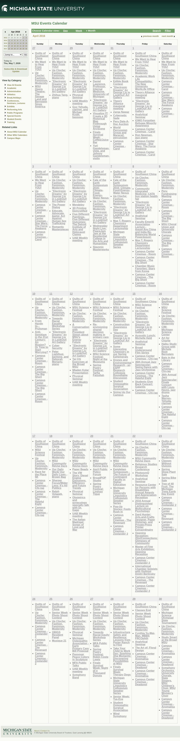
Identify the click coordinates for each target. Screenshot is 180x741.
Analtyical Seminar (141, 217)
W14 (5, 40)
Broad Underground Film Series (143, 350)
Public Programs (15, 113)
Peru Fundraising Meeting (168, 194)
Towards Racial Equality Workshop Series (58, 323)
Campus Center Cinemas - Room (145, 253)
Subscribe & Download (15, 69)
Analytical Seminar (141, 116)
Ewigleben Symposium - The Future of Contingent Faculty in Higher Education (121, 477)
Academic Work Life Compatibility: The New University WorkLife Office (145, 82)
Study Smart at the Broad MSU (169, 640)
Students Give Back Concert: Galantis (144, 384)
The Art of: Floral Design (145, 649)
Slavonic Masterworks (101, 248)
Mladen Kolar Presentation (80, 371)
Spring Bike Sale (168, 479)
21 (20, 46)
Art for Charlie (165, 339)
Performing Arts (14, 110)
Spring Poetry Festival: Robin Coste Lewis (100, 654)
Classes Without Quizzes (166, 463)
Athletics (11, 94)
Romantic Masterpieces (60, 228)
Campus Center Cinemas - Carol (119, 145)
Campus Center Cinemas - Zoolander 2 (120, 529)
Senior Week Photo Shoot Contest (60, 615)
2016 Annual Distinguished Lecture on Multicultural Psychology (144, 505)
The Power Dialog (58, 206)
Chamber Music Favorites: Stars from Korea (145, 268)
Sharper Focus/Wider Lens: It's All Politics (60, 484)
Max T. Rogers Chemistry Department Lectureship (122, 224)
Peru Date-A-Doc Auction (121, 123)
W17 (5, 49)
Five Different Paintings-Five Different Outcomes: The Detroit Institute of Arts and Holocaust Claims (80, 224)
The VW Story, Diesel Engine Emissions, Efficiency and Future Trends (80, 480)
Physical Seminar (77, 96)
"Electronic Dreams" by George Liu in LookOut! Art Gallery (59, 86)
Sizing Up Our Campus (122, 393)
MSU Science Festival (80, 309)
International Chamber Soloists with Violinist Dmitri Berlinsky (146, 570)
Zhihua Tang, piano (60, 96)
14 (20, 43)
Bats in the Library (168, 359)
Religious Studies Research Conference (146, 467)
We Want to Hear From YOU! (40, 65)
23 (26, 46)
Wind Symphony (120, 715)
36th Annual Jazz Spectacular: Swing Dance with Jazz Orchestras (146, 365)
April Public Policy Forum (100, 472)
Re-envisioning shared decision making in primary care (101, 331)
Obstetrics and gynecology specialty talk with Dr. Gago (80, 504)
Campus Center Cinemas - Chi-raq (146, 357)
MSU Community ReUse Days (59, 463)
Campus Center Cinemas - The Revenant (122, 518)
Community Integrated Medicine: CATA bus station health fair (146, 193)
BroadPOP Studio (99, 479)
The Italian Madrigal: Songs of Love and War (78, 524)
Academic (11, 88)
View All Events (14, 85)
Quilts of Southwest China (41, 56)
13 (18, 43)
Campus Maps (13, 138)
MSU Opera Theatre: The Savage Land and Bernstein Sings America (41, 96)
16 (26, 43)
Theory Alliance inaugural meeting (119, 104)
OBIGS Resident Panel (57, 635)
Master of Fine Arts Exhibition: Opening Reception (145, 550)
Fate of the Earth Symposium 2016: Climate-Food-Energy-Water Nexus (101, 189)
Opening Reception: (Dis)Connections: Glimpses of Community (146, 538)
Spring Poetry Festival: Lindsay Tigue (98, 488)
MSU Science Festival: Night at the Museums (101, 357)
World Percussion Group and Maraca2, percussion (120, 132)
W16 (5, 46)
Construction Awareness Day (121, 327)
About (36, 731)
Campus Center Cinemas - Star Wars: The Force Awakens (145, 145)
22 (23, 46)
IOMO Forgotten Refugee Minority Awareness (145, 123)
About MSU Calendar (17, 132)
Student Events (14, 119)
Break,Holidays (14, 98)
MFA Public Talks (79, 664)
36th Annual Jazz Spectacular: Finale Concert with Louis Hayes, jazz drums (169, 383)
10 (9, 43)
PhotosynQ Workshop (142, 474)
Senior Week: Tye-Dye (121, 698)
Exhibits (11, 106)
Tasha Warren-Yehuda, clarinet (166, 399)
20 (18, 46)
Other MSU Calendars (17, 135)
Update (16, 71)
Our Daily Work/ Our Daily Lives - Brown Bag (59, 473)
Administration (14, 91)
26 (15, 49)
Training (11, 122)
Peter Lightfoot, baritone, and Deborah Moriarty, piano (60, 358)
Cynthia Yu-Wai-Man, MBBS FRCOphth (145, 636)
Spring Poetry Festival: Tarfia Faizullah (98, 370)
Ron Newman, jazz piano (144, 136)
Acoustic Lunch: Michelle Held (145, 337)
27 (9, 37)
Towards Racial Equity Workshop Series (101, 636)
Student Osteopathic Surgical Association (120, 385)
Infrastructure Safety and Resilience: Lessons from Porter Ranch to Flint (121, 638)
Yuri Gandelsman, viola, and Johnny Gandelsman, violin (101, 152)
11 (12, 43)
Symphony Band (79, 676)
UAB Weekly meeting (80, 102)
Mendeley (78, 204)
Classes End (143, 610)
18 (12, 46)
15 (23, 43)
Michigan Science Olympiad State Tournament (168, 617)
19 (15, 46)
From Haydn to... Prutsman (41, 324)
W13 (5, 37)
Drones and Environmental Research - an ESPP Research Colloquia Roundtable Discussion (122, 368)
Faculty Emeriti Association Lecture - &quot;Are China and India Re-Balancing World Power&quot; (145, 229)
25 (12, 49)
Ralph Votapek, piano (57, 494)
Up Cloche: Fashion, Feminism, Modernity (41, 77)
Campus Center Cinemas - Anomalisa (144, 656)
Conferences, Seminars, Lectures (16, 102)
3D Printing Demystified (79, 209)
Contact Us (45, 731)
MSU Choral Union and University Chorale (168, 228)
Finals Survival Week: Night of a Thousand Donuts (100, 669)
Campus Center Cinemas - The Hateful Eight (144, 375)
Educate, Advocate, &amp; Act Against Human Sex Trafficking (59, 217)
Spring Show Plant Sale (168, 472)
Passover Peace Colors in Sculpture (80, 657)
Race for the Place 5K (41, 474)
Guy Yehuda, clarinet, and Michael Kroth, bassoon (80, 112)
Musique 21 (59, 640)
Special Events (14, 116)
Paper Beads (80, 469)
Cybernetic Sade (120, 117)
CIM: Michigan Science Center (167, 330)
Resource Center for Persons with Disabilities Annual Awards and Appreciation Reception (145, 491)
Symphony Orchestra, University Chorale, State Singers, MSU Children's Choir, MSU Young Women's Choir (168, 681)
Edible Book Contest (120, 82)
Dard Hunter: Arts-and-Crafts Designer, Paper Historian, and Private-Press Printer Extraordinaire (145, 522)
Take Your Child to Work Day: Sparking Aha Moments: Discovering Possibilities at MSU (122, 656)
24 (9, 49)
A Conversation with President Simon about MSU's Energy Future (80, 333)
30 (18, 37)
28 (12, 37)
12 (15, 43)
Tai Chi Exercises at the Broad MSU (80, 363)
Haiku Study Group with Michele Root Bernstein (169, 349)
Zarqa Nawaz (121, 111)
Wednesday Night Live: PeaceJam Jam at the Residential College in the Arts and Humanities (100, 234)
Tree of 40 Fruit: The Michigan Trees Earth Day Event (168, 488)
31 (20, 37)
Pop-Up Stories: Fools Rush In (122, 509)
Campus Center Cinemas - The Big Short (144, 260)
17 (9, 46)
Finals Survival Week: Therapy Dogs (122, 670)
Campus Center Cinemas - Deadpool (144, 665)
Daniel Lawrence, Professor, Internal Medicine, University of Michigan (101, 89)
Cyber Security (57, 347)
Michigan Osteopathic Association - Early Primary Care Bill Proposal (80, 644)
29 (15, 37)
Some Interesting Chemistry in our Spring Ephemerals (121, 351)
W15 (5, 43)
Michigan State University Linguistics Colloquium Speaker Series (120, 239)
